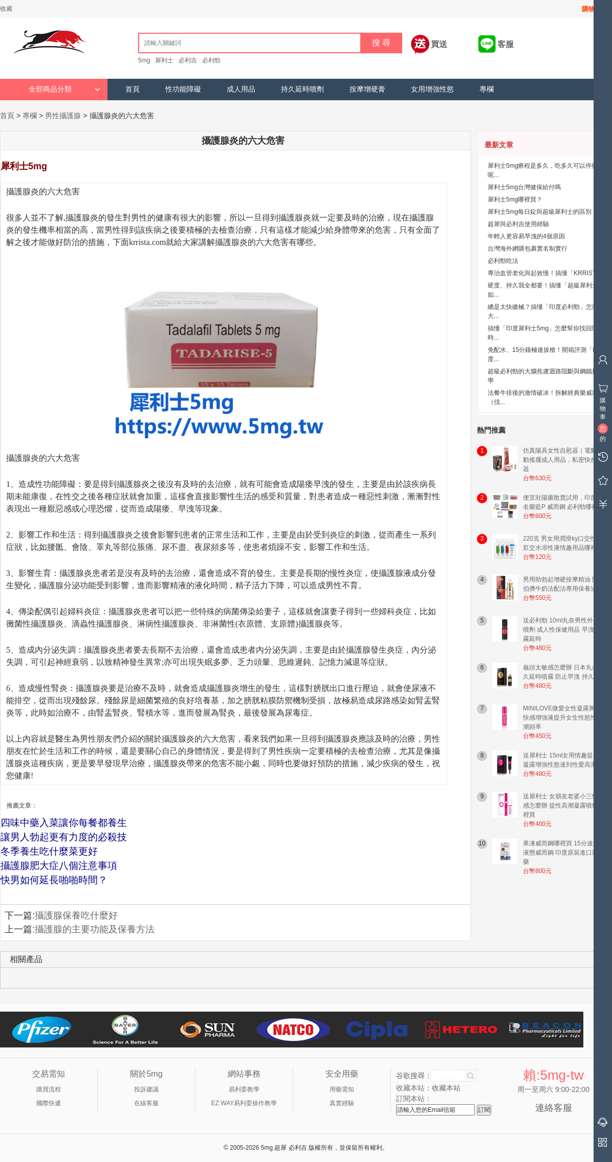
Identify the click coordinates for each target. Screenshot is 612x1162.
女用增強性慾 (432, 89)
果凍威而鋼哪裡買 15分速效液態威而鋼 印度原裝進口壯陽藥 (563, 852)
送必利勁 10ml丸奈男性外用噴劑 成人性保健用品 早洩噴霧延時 (561, 629)
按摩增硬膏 (367, 89)
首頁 (132, 89)
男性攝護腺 (63, 115)
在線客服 (146, 1103)
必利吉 (188, 60)
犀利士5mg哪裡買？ (515, 199)
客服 (505, 44)
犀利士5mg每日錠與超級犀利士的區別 (540, 211)
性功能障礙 (183, 89)
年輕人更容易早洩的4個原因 (526, 236)
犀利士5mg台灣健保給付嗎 (524, 187)
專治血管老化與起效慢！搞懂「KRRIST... (544, 273)
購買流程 (48, 1089)
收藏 (6, 8)
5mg (144, 60)
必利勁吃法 (503, 260)
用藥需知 (342, 1089)
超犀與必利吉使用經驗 (518, 224)
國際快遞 (48, 1103)
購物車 (592, 9)
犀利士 (164, 60)
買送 (439, 44)
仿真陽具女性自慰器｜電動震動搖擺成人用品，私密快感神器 (563, 460)
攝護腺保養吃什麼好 (76, 915)
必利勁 (211, 60)
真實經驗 (342, 1103)
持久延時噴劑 (302, 89)
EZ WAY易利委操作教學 (244, 1103)
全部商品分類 (64, 89)
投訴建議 (146, 1089)
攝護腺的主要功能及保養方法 (95, 929)
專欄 (486, 89)
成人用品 (241, 89)
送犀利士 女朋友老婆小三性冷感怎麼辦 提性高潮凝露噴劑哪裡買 (563, 805)
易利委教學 (244, 1089)
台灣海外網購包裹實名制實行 (527, 248)
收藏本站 (446, 1088)
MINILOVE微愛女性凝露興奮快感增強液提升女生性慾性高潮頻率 (563, 717)
